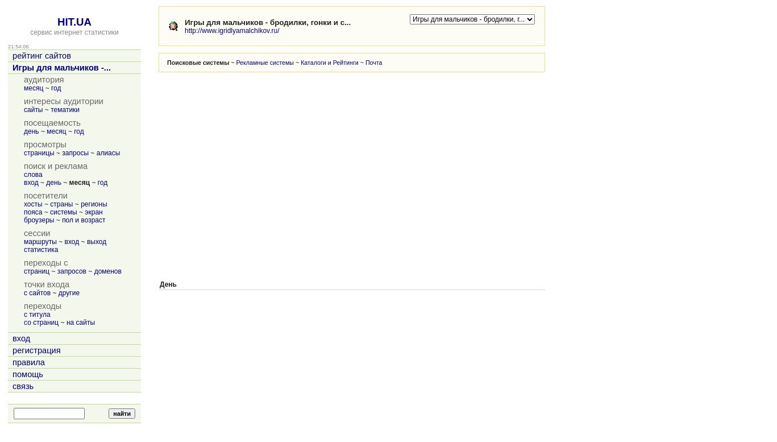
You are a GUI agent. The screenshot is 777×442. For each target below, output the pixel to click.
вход (31, 183)
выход (96, 242)
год (56, 88)
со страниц (41, 323)
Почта (374, 62)
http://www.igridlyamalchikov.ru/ (232, 31)
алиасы (109, 153)
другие (69, 293)
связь (23, 386)
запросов (71, 271)
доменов (108, 271)
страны (61, 204)
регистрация (37, 350)
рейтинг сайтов (42, 55)
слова (33, 175)
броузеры (39, 220)
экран (93, 212)
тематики (65, 110)
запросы (75, 153)
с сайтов (37, 293)
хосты (33, 204)
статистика (41, 250)
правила (29, 362)
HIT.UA (74, 22)
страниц (36, 271)
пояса (33, 212)
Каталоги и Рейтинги (330, 62)
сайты (33, 110)
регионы (94, 204)
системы (63, 212)
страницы (39, 153)
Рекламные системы (265, 62)
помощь (28, 374)
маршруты (40, 242)
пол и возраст (83, 220)
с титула (37, 315)
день (31, 131)
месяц (33, 88)
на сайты (81, 323)
